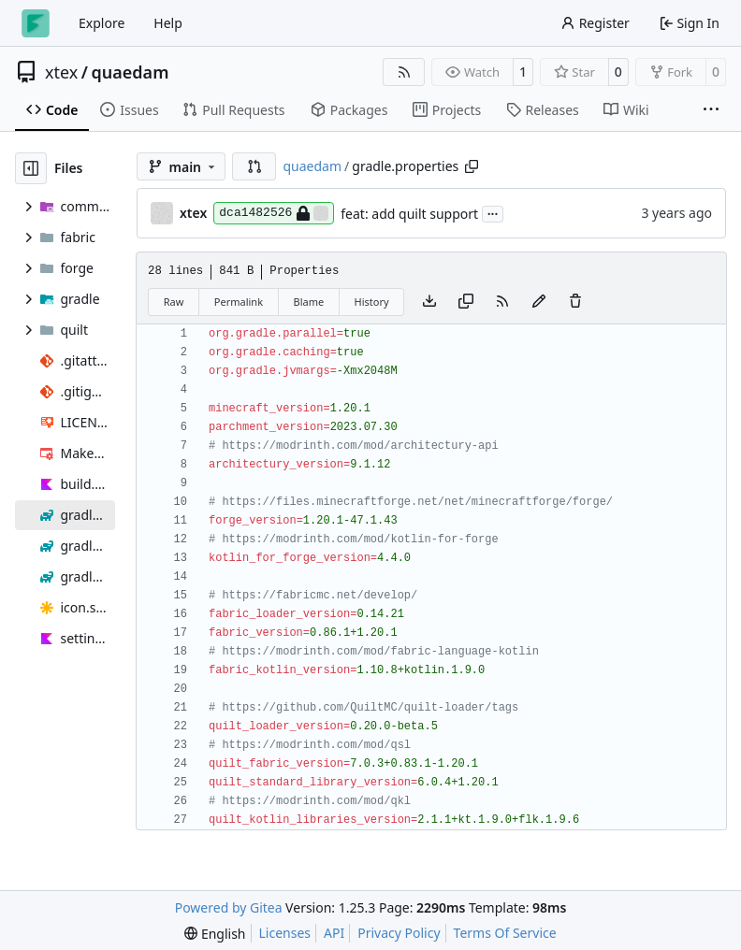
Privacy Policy (398, 933)
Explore (101, 23)
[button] (254, 166)
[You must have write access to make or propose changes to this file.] (575, 302)
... (493, 212)
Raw (174, 302)
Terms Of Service (505, 933)
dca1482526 (273, 213)
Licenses (285, 933)
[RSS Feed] (404, 72)
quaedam (130, 72)
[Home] (35, 23)
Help (167, 23)
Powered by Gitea (229, 907)
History (372, 302)
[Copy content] (466, 302)
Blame (308, 302)
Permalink (238, 302)
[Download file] (429, 302)
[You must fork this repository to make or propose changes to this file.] (539, 302)
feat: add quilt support (409, 214)
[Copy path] (471, 166)
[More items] (711, 110)
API (334, 933)
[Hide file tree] (31, 168)
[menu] (214, 934)
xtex (61, 72)
